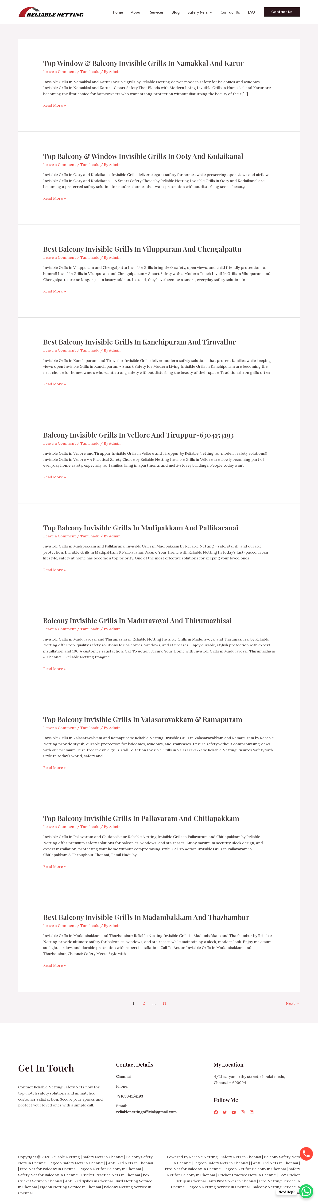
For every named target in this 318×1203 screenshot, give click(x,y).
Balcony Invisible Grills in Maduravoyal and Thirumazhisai (137, 620)
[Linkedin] (251, 1112)
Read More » (54, 105)
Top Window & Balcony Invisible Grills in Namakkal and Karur (143, 63)
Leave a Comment (59, 71)
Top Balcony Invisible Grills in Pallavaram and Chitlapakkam (141, 818)
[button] (211, 12)
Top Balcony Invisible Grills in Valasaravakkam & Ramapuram (142, 719)
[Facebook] (216, 1112)
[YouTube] (234, 1112)
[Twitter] (225, 1112)
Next (293, 1003)
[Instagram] (242, 1112)
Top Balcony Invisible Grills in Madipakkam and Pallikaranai (140, 527)
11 (164, 1003)
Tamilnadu (89, 71)
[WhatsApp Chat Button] (306, 1191)
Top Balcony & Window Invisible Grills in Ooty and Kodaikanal (143, 156)
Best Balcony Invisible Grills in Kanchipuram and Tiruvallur (139, 341)
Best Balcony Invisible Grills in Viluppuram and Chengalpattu (142, 249)
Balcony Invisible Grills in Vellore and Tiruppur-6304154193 (138, 434)
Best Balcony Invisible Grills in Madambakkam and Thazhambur (146, 917)
